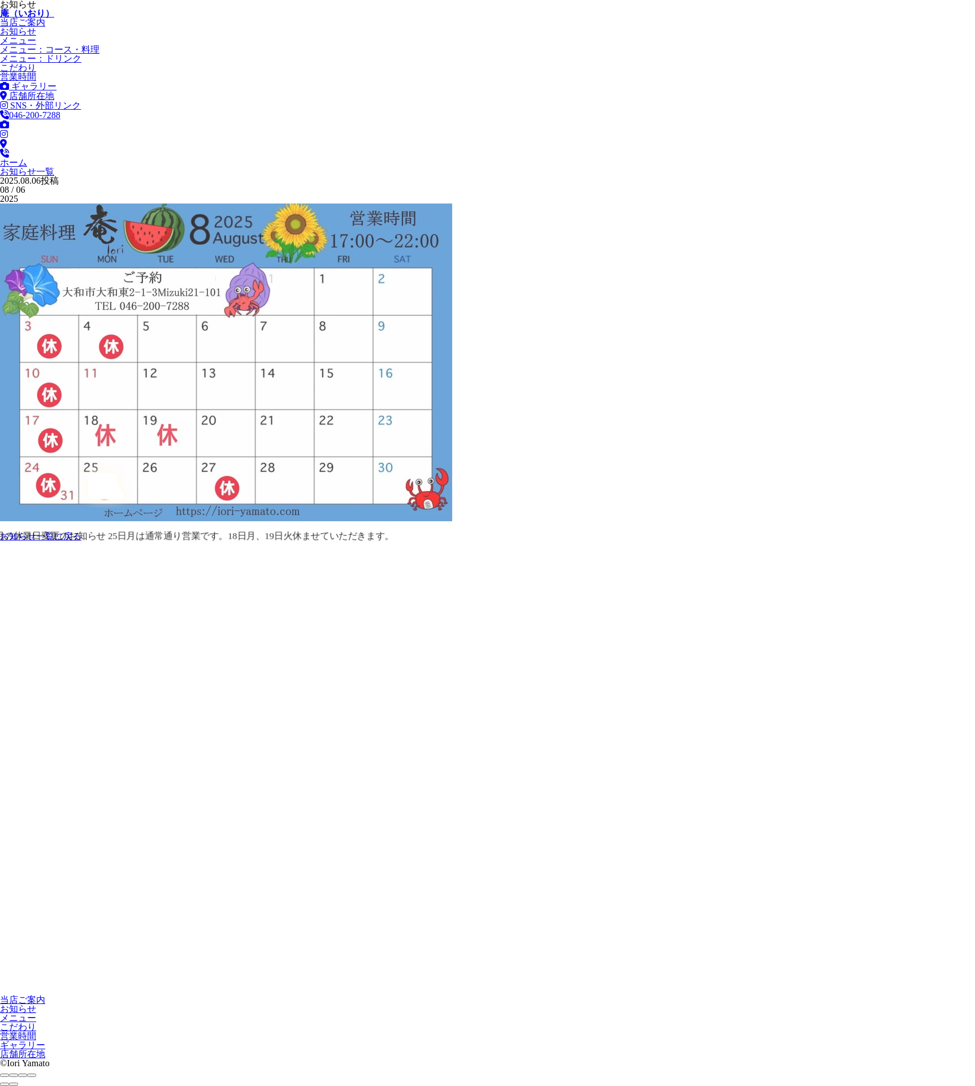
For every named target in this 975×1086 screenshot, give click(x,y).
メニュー (18, 40)
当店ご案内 (22, 22)
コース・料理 (49, 49)
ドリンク (40, 58)
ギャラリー (28, 86)
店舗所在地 (27, 96)
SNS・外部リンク (40, 105)
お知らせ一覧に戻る (40, 536)
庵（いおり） (27, 13)
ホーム (13, 162)
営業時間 (18, 76)
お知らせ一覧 (27, 171)
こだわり (18, 67)
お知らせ (18, 31)
